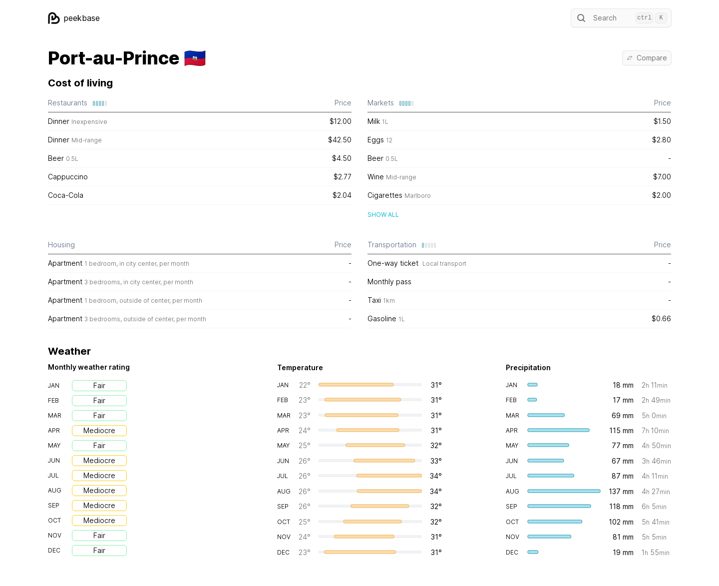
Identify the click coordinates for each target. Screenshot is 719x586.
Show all (383, 214)
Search (621, 18)
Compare (647, 57)
